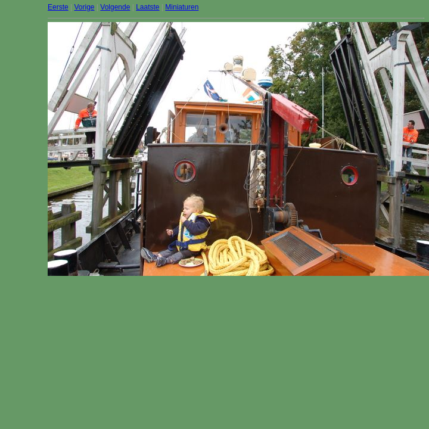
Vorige (84, 7)
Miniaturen (181, 7)
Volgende (115, 7)
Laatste (147, 7)
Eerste (58, 7)
